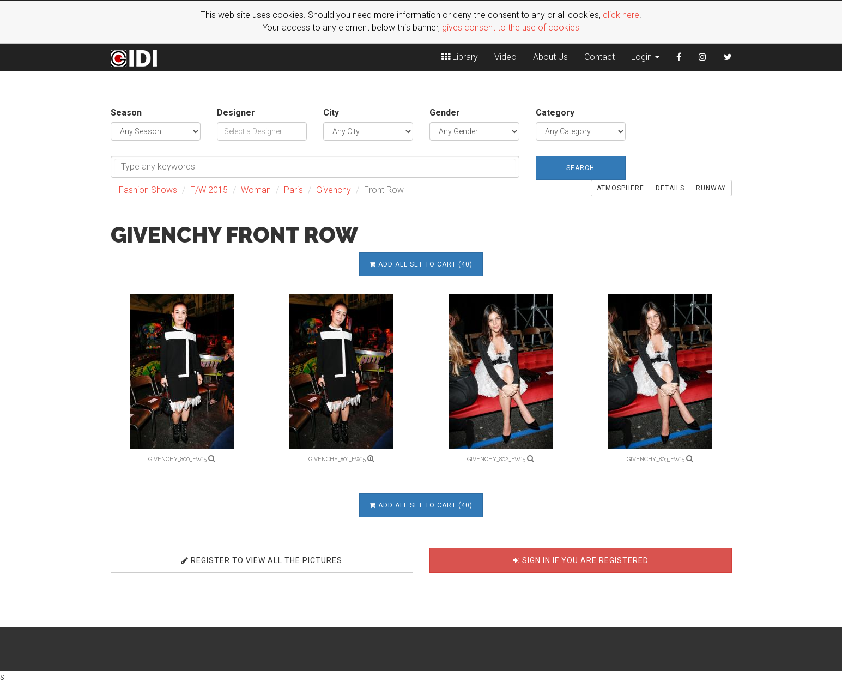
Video (505, 57)
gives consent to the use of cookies (510, 27)
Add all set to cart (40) (421, 264)
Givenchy (333, 190)
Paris (293, 190)
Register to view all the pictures (261, 560)
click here (621, 15)
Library (459, 57)
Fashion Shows (148, 190)
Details (670, 188)
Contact (599, 57)
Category (555, 112)
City (331, 112)
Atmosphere (620, 188)
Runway (711, 188)
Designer (236, 112)
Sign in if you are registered (581, 560)
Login (645, 57)
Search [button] (580, 168)
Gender (444, 112)
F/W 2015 (209, 190)
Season (126, 112)
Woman (256, 190)
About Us (550, 57)
